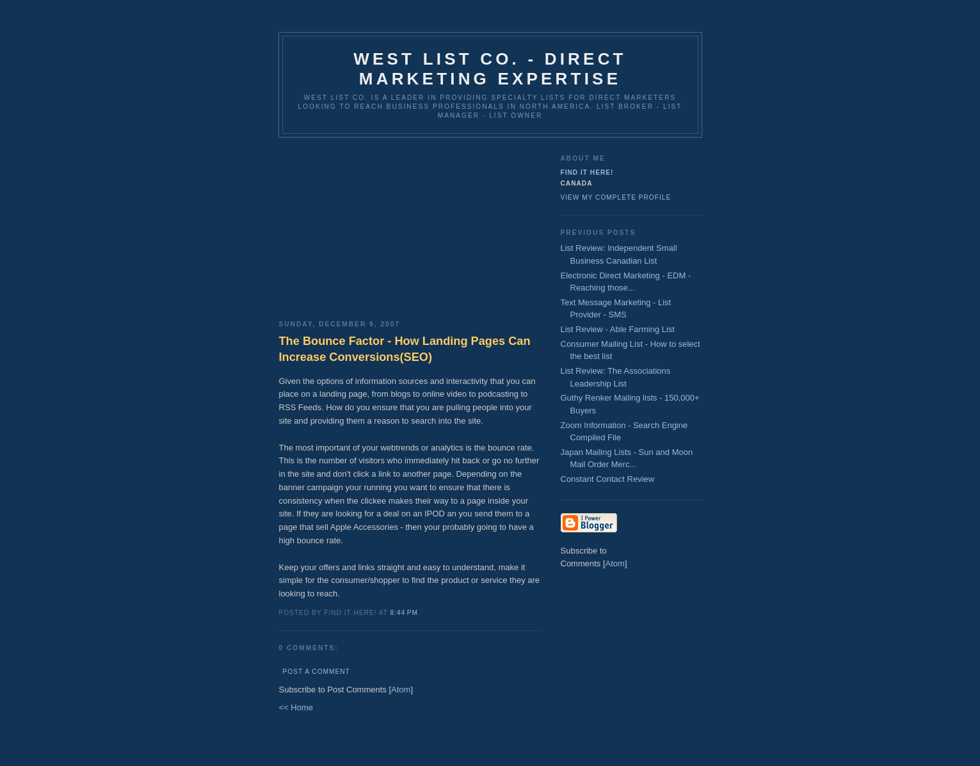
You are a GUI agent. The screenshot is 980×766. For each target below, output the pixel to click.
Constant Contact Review (608, 479)
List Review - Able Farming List (618, 329)
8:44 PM (404, 612)
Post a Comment (316, 671)
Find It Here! (587, 172)
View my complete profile (616, 197)
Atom (400, 689)
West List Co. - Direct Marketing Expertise (489, 68)
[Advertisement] (410, 224)
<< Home (296, 707)
